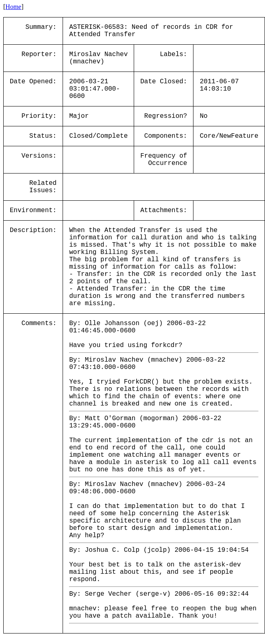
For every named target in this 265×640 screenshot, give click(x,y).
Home (13, 6)
